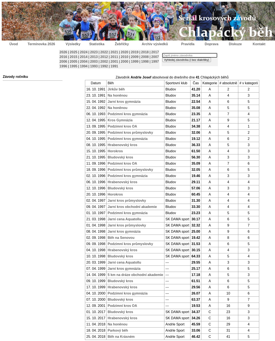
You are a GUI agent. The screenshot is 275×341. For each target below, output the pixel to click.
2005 (74, 61)
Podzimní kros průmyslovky (130, 132)
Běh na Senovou (121, 237)
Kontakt (259, 44)
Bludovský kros (120, 157)
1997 (155, 61)
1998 (145, 61)
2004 (84, 61)
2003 (94, 61)
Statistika (96, 44)
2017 (155, 52)
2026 (63, 52)
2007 (155, 57)
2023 (94, 52)
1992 (104, 66)
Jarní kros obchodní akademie (132, 207)
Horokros (115, 151)
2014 (84, 57)
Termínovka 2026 (41, 44)
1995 (74, 66)
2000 (124, 61)
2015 (74, 57)
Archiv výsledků (155, 44)
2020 (124, 52)
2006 (63, 61)
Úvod (13, 44)
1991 (114, 66)
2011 (114, 57)
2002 (104, 61)
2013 (94, 57)
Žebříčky (122, 44)
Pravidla (187, 44)
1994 (84, 66)
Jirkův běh (116, 89)
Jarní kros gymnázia (124, 101)
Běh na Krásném (121, 336)
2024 (84, 52)
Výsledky (73, 44)
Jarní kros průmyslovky (127, 200)
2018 (145, 52)
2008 (145, 57)
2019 (135, 52)
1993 (94, 66)
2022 (104, 52)
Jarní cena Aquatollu (124, 219)
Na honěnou (117, 95)
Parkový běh (118, 330)
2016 (63, 57)
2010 (124, 57)
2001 (114, 61)
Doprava (211, 44)
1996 (63, 66)
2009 (135, 57)
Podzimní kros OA (122, 126)
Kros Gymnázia (120, 120)
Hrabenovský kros (122, 145)
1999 (135, 61)
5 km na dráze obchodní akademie (135, 275)
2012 (104, 57)
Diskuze (235, 44)
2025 (74, 52)
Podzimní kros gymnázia (128, 114)
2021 (114, 52)
